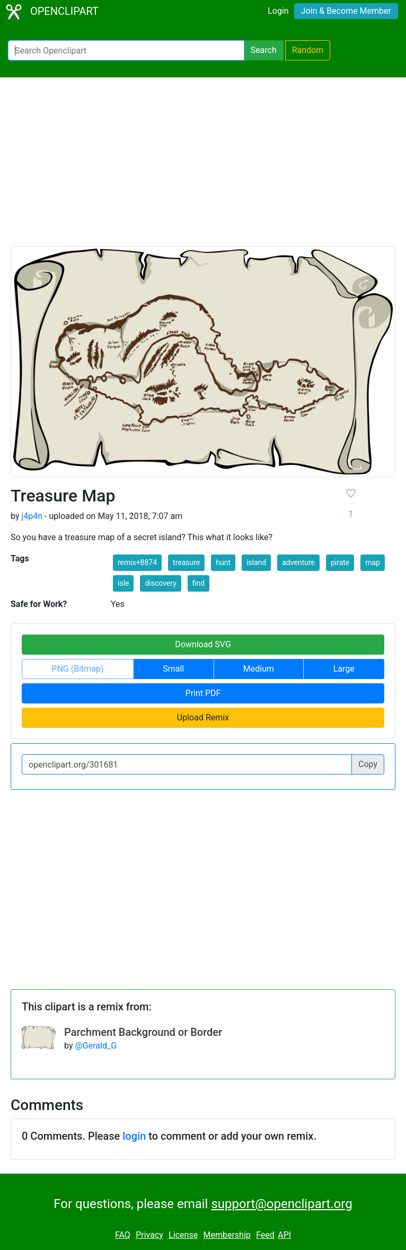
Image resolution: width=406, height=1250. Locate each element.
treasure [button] (186, 562)
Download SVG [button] (203, 644)
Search (264, 50)
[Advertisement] (203, 166)
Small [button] (173, 669)
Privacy (149, 1235)
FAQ (122, 1235)
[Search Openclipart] (126, 50)
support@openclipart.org (281, 1203)
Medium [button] (258, 669)
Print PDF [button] (203, 693)
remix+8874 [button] (137, 562)
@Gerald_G (96, 1046)
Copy (367, 764)
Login (278, 11)
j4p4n (31, 516)
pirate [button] (340, 562)
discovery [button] (160, 583)
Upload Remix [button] (203, 717)
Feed (265, 1235)
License (183, 1235)
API (284, 1235)
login (134, 1136)
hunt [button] (223, 562)
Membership (226, 1235)
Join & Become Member (346, 11)
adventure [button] (298, 562)
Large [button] (344, 669)
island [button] (256, 562)
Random (308, 50)
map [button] (372, 562)
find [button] (198, 583)
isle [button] (123, 583)
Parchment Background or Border (143, 1032)
